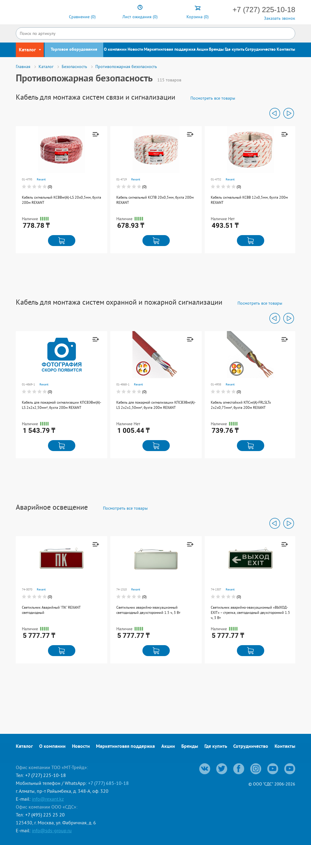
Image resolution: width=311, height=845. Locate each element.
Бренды (216, 49)
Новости (135, 49)
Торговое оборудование (74, 49)
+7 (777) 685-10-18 (108, 783)
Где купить (234, 49)
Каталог (24, 747)
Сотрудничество (260, 49)
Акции (202, 49)
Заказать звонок (279, 18)
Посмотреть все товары (212, 98)
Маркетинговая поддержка (170, 49)
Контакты (286, 49)
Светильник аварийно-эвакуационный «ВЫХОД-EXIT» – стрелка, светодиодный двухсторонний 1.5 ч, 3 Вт (250, 612)
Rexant (41, 179)
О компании (115, 49)
